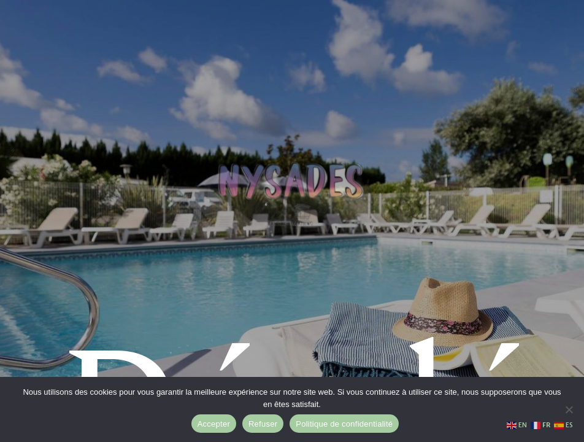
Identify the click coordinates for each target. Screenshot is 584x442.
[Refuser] (569, 409)
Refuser (262, 423)
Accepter (214, 423)
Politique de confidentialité (344, 423)
